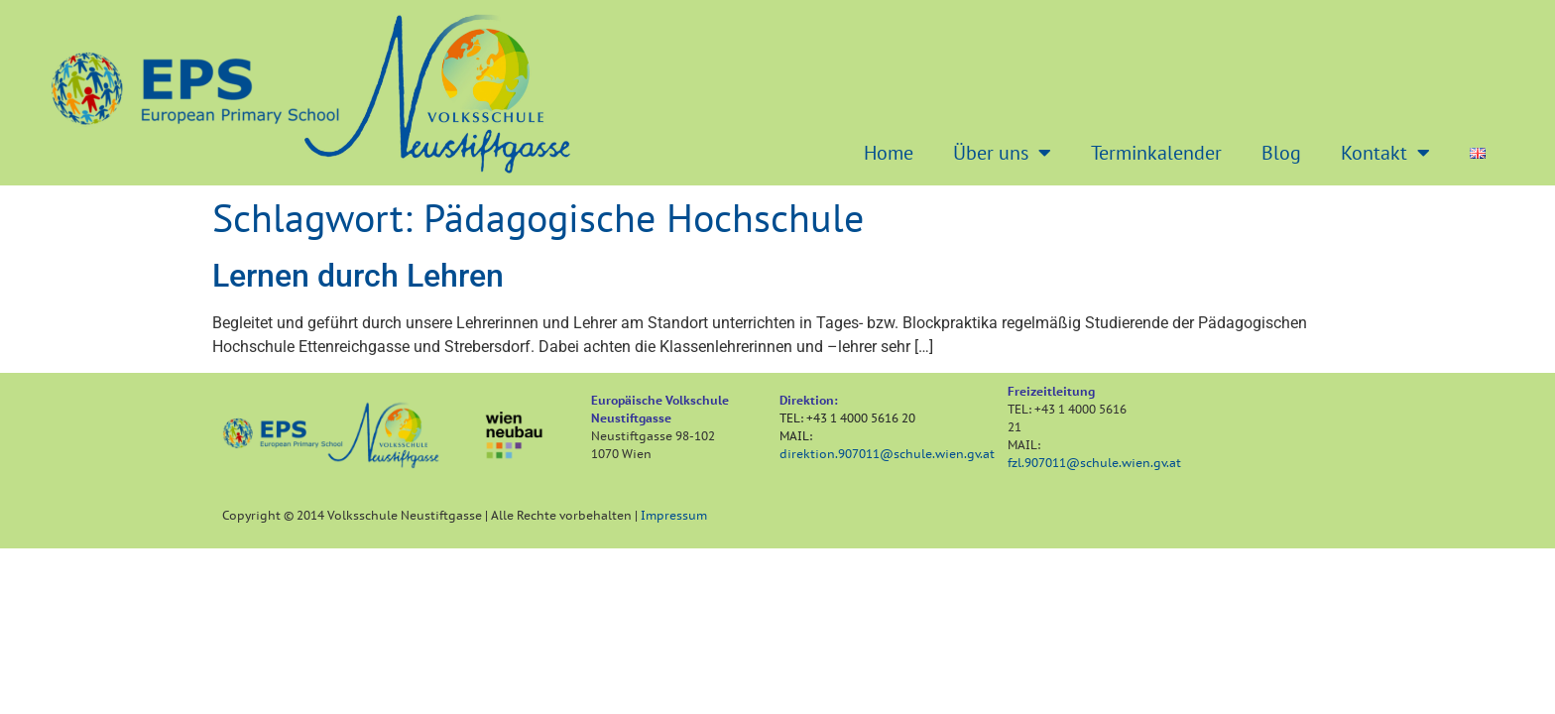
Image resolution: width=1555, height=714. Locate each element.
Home (888, 153)
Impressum (674, 515)
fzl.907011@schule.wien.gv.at (1094, 462)
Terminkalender (1156, 153)
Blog (1281, 153)
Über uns (1002, 153)
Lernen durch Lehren (358, 276)
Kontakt (1385, 153)
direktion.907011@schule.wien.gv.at (887, 453)
